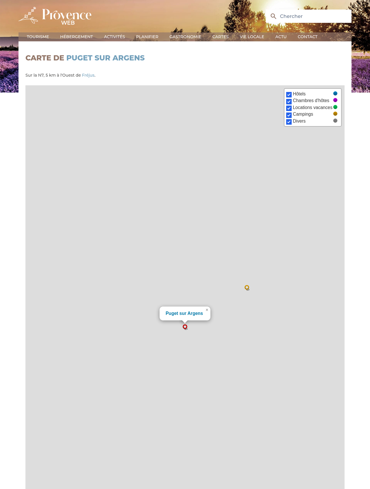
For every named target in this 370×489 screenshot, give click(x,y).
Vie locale (252, 36)
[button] (185, 327)
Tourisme (38, 36)
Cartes (220, 36)
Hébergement (76, 36)
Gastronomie (185, 36)
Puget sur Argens (105, 57)
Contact (307, 36)
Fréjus (88, 75)
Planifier (147, 36)
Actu (281, 36)
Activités (114, 36)
